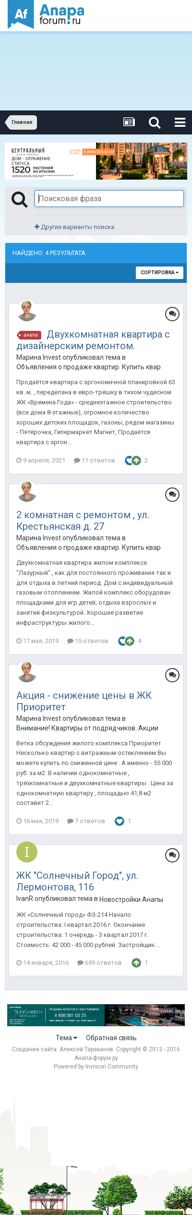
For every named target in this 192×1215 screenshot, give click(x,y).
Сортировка (160, 272)
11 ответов (94, 460)
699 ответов (99, 962)
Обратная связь (111, 1038)
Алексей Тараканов (86, 1049)
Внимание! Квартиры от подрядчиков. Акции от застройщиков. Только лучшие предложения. (88, 728)
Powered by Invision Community (96, 1066)
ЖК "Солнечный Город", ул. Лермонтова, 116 (77, 881)
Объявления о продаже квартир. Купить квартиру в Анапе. (88, 367)
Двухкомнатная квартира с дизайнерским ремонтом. (93, 340)
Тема (66, 1038)
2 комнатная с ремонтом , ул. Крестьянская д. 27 (82, 520)
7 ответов (86, 821)
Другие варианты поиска (74, 227)
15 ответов (87, 640)
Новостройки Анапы (131, 899)
